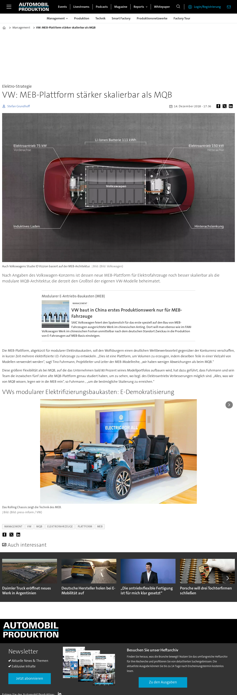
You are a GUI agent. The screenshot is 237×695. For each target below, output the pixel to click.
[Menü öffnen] (9, 7)
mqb (39, 526)
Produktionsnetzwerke (152, 18)
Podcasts (102, 7)
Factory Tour (182, 18)
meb (100, 526)
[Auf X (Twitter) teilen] (225, 106)
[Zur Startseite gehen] (33, 7)
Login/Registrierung (207, 7)
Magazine (120, 7)
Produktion (81, 18)
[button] (227, 578)
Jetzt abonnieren (29, 678)
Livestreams (81, 7)
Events (62, 7)
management (13, 526)
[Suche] (178, 7)
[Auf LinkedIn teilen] (231, 106)
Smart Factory (121, 18)
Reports (139, 7)
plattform (85, 526)
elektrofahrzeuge (60, 526)
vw (29, 526)
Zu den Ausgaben (163, 682)
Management (56, 18)
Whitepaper (162, 7)
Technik (100, 18)
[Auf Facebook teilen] (219, 106)
